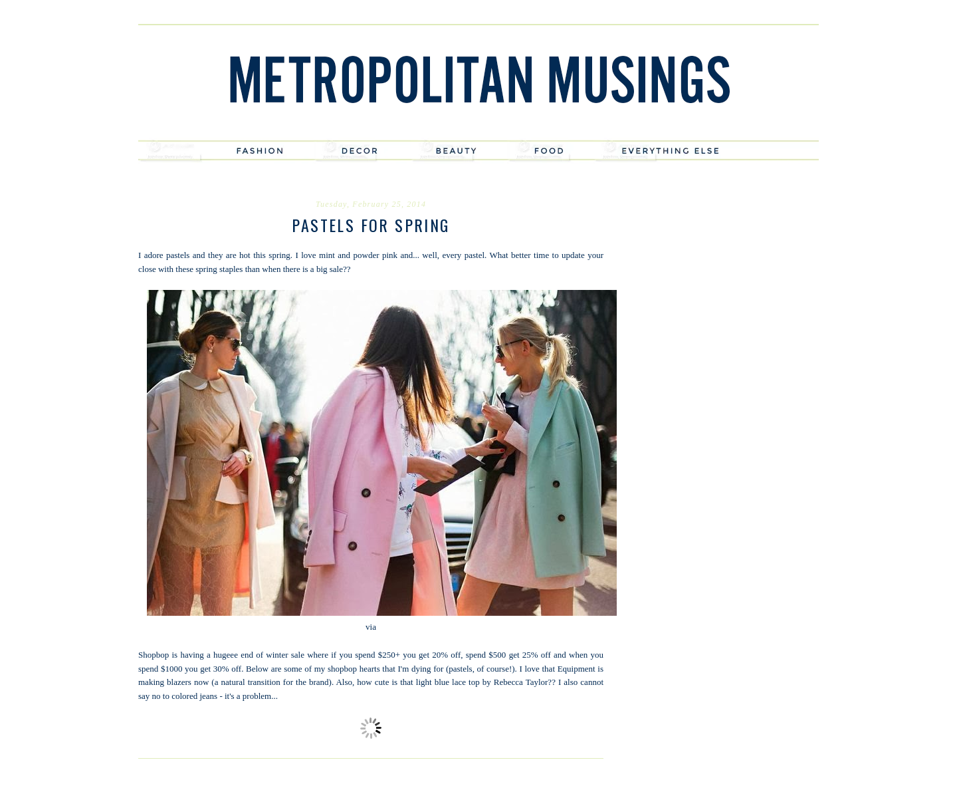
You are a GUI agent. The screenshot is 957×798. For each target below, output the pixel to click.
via (371, 627)
